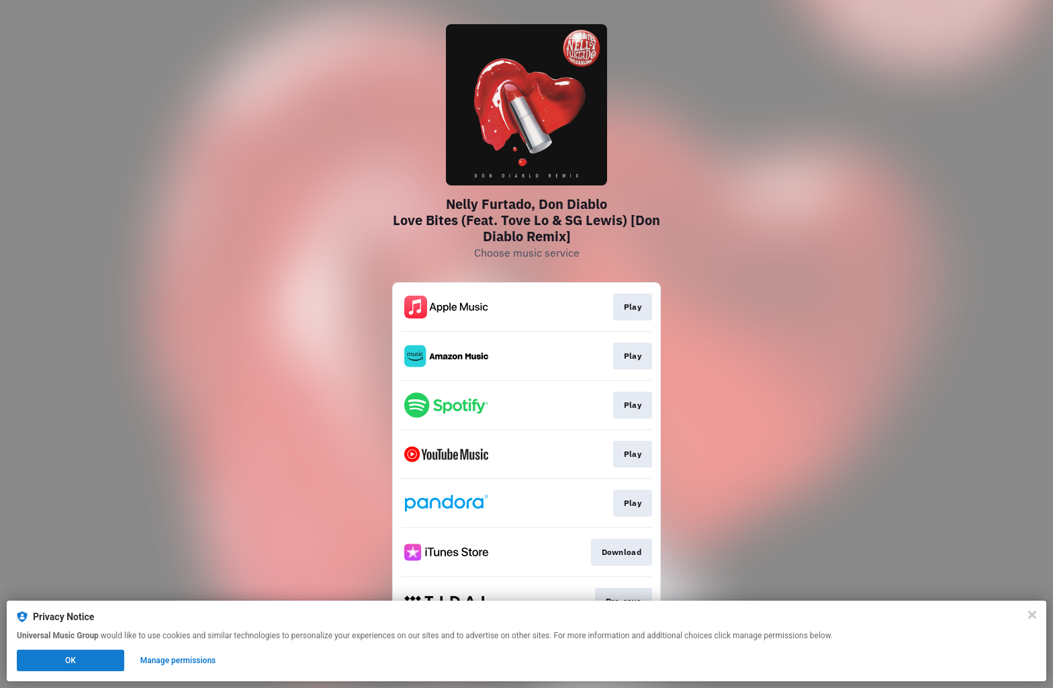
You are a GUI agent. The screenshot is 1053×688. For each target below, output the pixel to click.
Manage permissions (178, 660)
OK (70, 660)
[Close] (1032, 615)
